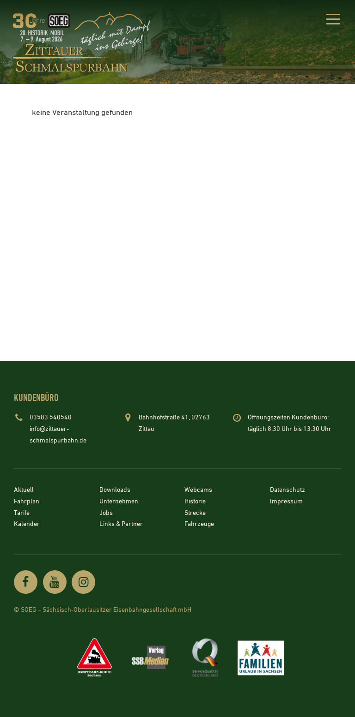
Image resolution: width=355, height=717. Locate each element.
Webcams (198, 490)
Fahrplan (26, 502)
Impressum (286, 502)
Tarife (22, 513)
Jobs (106, 513)
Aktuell (24, 490)
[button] (333, 21)
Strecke (195, 513)
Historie (195, 502)
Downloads (114, 490)
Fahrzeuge (199, 524)
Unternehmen (118, 502)
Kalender (27, 524)
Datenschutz (287, 490)
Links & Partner (121, 524)
